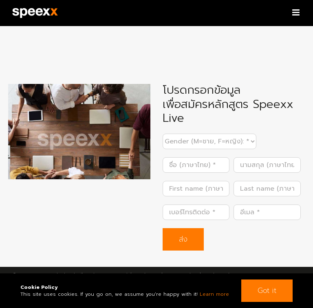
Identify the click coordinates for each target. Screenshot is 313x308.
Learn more (214, 294)
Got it (267, 290)
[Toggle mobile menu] (296, 12)
